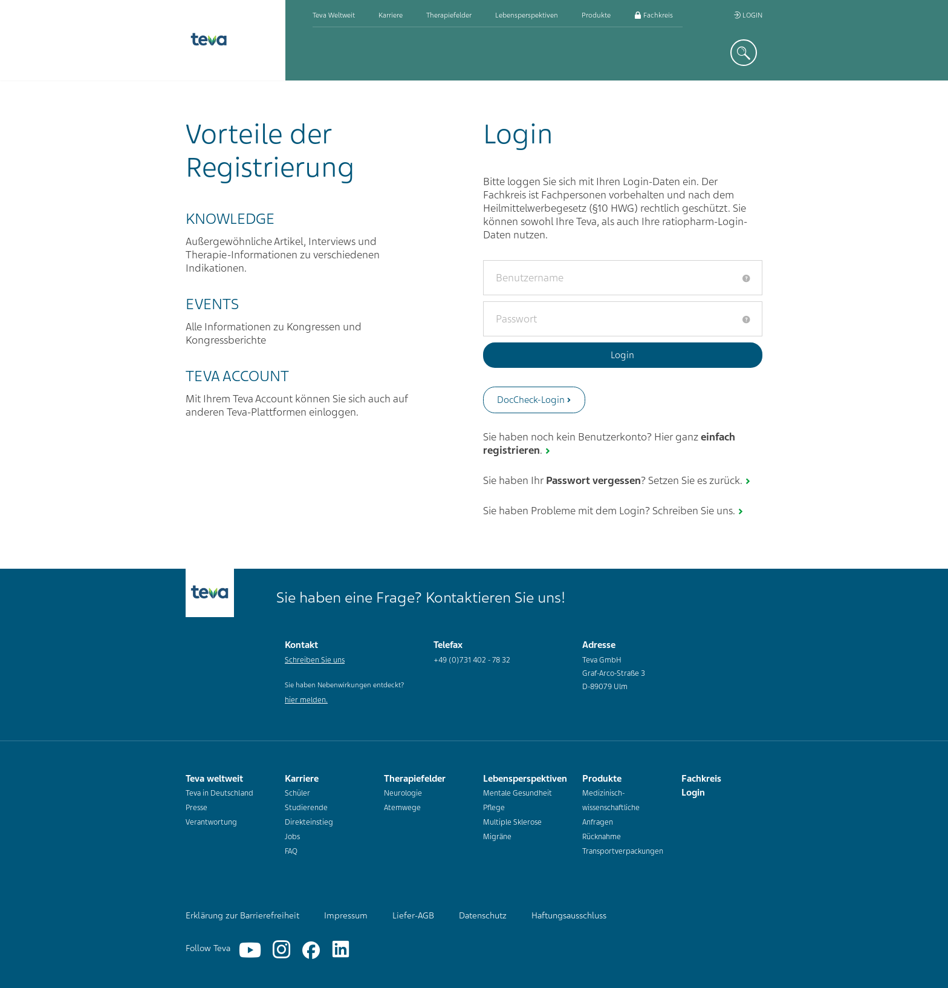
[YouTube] (250, 950)
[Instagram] (281, 950)
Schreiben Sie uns (315, 660)
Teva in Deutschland (219, 793)
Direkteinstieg (309, 822)
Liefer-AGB (413, 915)
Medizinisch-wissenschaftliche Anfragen (611, 807)
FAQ (291, 851)
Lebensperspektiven (526, 15)
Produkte (596, 15)
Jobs (292, 837)
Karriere (390, 15)
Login (747, 15)
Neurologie (403, 793)
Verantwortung (211, 822)
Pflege (494, 808)
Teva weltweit (334, 15)
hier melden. (306, 700)
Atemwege (402, 808)
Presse (196, 808)
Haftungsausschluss (568, 915)
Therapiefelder (449, 15)
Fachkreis (653, 15)
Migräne (497, 837)
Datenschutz (483, 915)
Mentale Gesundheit (517, 793)
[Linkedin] (341, 950)
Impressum (346, 915)
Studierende (306, 808)
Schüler (297, 793)
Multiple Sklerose (512, 822)
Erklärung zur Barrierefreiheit (242, 915)
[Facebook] (311, 950)
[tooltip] (746, 278)
